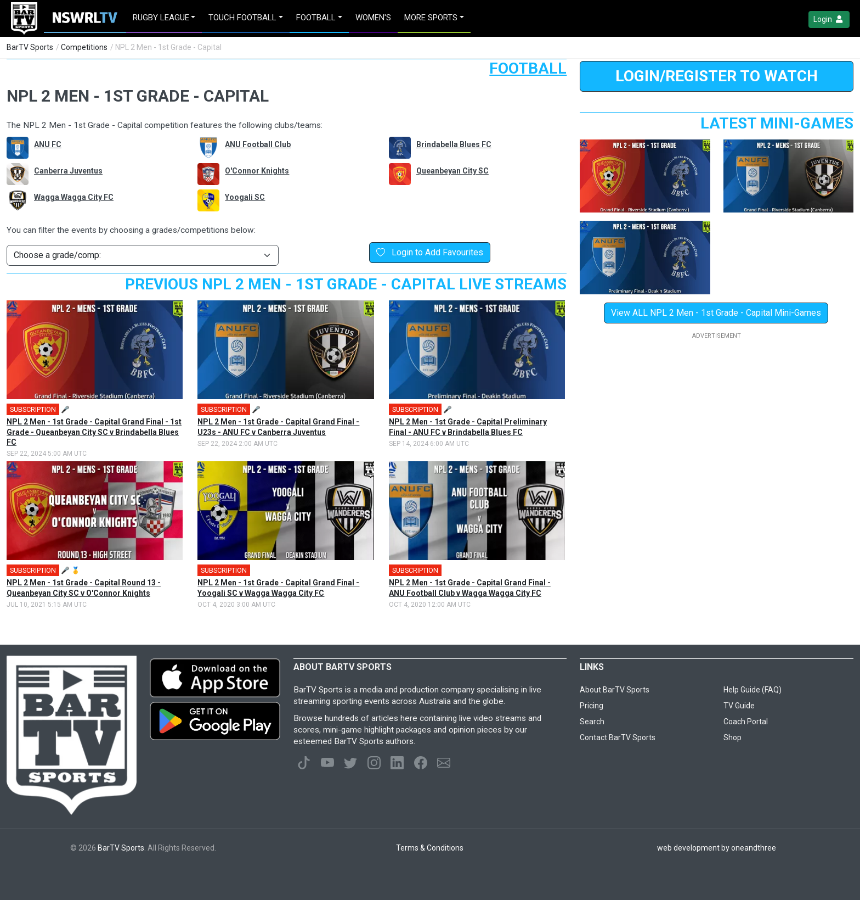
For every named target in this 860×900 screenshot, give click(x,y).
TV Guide (739, 705)
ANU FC (47, 144)
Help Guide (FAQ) (752, 689)
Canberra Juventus (68, 170)
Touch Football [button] (242, 18)
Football (528, 68)
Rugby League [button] (161, 18)
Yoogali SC (245, 197)
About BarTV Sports (614, 689)
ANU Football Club (258, 144)
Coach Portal (745, 721)
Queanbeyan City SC (452, 170)
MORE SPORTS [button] (430, 18)
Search (592, 721)
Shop (732, 737)
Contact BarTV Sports (617, 737)
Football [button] (316, 18)
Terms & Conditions (429, 847)
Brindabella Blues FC (453, 144)
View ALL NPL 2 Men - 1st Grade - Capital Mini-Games (716, 313)
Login (829, 19)
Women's (373, 18)
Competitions (84, 47)
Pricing (591, 705)
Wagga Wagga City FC (74, 197)
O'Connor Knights (257, 170)
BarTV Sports (30, 47)
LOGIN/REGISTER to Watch (716, 76)
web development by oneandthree (716, 847)
